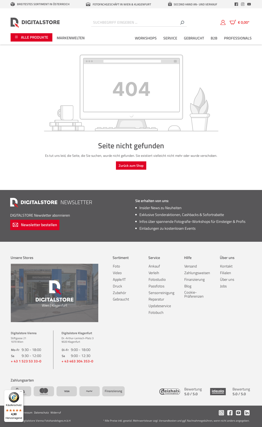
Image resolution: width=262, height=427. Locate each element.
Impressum (25, 412)
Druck (117, 286)
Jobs (223, 286)
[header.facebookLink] (236, 4)
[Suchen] (182, 22)
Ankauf (154, 266)
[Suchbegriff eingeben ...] (134, 22)
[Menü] (20, 392)
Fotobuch (156, 312)
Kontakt (226, 266)
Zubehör (119, 293)
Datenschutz (41, 412)
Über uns (227, 279)
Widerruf (55, 412)
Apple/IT (119, 279)
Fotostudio (157, 279)
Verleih (154, 273)
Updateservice (160, 306)
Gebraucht (121, 299)
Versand (190, 266)
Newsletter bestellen (35, 225)
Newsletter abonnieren (40, 215)
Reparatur (156, 299)
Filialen (225, 273)
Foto (116, 266)
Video (117, 273)
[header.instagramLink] (242, 4)
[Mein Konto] (223, 22)
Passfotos (156, 286)
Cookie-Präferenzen (194, 294)
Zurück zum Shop (131, 165)
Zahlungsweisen (197, 273)
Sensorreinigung (161, 293)
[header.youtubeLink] (248, 4)
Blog (187, 286)
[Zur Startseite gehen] (35, 22)
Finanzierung (194, 279)
